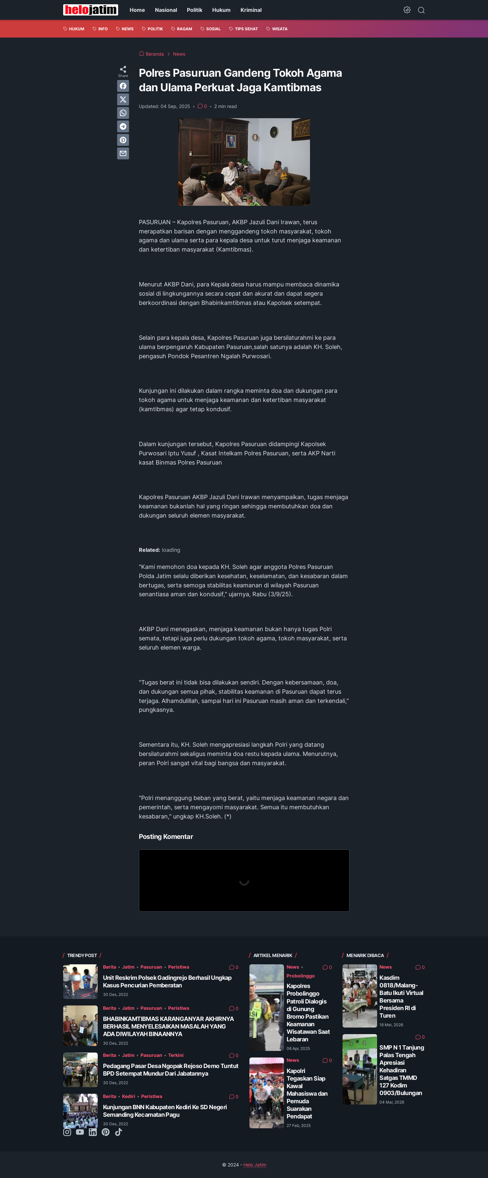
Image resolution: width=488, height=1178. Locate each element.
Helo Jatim (255, 1164)
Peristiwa (178, 967)
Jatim (128, 967)
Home (137, 10)
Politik (194, 10)
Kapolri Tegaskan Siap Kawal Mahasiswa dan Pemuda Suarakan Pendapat (307, 1093)
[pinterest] (123, 140)
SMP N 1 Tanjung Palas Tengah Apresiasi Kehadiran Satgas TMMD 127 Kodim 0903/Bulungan (401, 1070)
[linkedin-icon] (93, 1132)
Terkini (176, 1055)
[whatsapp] (123, 113)
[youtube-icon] (80, 1132)
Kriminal (251, 10)
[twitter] (123, 99)
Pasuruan (151, 967)
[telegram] (123, 126)
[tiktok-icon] (118, 1132)
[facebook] (123, 86)
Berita (109, 967)
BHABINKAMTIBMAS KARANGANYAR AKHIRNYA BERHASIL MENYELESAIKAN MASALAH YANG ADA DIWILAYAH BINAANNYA (168, 1026)
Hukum (221, 10)
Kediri (128, 1096)
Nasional (166, 10)
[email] (123, 153)
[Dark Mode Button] (407, 10)
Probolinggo (301, 975)
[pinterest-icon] (106, 1132)
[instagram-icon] (67, 1132)
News (293, 967)
